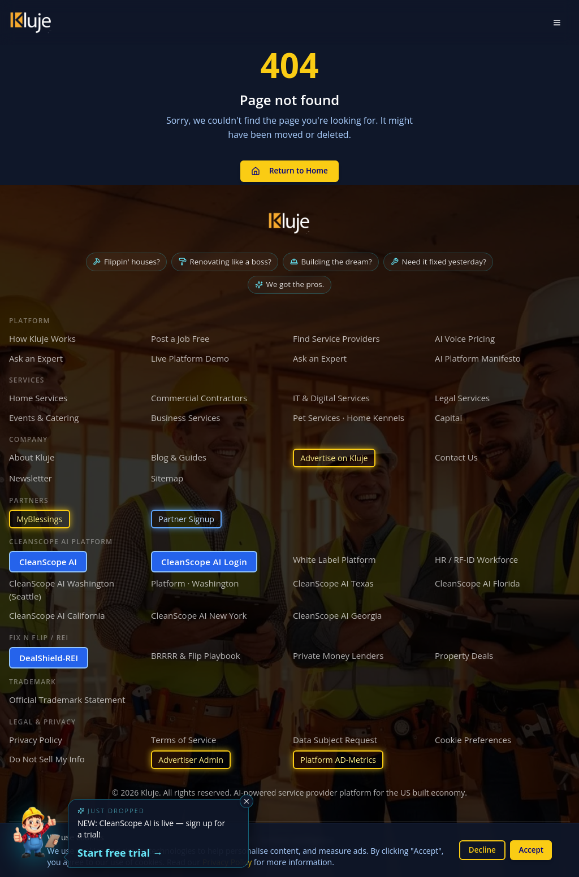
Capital (448, 414)
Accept (530, 849)
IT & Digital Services (331, 395)
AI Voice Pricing (465, 336)
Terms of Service (183, 738)
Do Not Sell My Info (47, 758)
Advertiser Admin (193, 759)
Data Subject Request (335, 738)
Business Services (185, 414)
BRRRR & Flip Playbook (195, 654)
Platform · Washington (195, 582)
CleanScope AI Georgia (337, 614)
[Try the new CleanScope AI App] (36, 841)
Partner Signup (188, 517)
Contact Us (456, 455)
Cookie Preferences (473, 738)
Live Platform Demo (190, 355)
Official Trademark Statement (67, 699)
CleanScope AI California (57, 614)
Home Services (38, 395)
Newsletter (30, 476)
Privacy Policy (35, 738)
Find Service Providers (336, 336)
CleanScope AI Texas (333, 582)
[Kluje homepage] (289, 219)
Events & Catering (44, 414)
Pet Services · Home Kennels (348, 414)
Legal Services (462, 395)
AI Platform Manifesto (478, 355)
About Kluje (32, 455)
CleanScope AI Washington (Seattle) (61, 589)
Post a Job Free (180, 336)
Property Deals (464, 654)
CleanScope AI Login (204, 560)
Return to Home (289, 168)
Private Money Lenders (338, 654)
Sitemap (167, 476)
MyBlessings (41, 517)
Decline (479, 849)
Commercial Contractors (199, 395)
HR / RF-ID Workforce (476, 558)
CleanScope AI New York (199, 614)
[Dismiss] (246, 801)
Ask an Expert (36, 355)
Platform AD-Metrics (341, 759)
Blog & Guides (178, 455)
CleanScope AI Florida (477, 582)
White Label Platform (334, 558)
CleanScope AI (48, 560)
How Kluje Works (42, 336)
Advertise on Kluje (336, 456)
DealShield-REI (48, 656)
